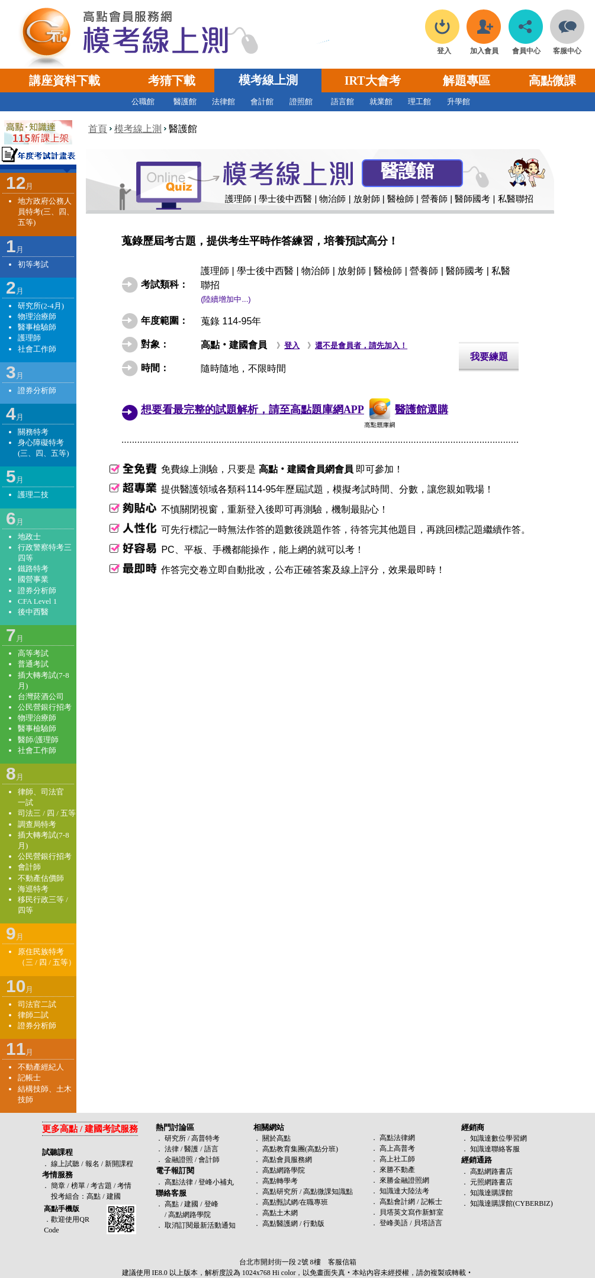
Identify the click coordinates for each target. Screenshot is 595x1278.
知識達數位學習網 (498, 1138)
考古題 (101, 1186)
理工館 (419, 101)
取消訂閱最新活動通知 (200, 1225)
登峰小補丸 (216, 1182)
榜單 (78, 1186)
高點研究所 (280, 1191)
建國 (114, 1196)
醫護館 (185, 101)
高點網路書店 (491, 1171)
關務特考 (33, 431)
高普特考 (205, 1138)
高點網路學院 (283, 1170)
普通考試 (33, 663)
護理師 (29, 337)
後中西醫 (33, 611)
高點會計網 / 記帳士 (410, 1201)
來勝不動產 (397, 1170)
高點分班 (321, 1149)
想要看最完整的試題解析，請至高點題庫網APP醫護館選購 (294, 410)
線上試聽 (65, 1164)
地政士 (29, 536)
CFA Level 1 (37, 601)
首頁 (97, 129)
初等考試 (33, 264)
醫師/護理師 (38, 739)
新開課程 (119, 1164)
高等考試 (33, 653)
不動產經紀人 (41, 1067)
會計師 (29, 866)
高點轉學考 (280, 1181)
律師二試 (33, 1014)
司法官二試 (37, 1004)
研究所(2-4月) (41, 305)
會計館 (262, 101)
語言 (211, 1149)
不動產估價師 (41, 878)
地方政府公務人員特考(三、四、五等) (46, 212)
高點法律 (180, 1182)
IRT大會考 (373, 80)
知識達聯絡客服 (495, 1149)
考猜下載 (171, 80)
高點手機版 (61, 1209)
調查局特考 (37, 824)
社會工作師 (37, 349)
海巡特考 (33, 888)
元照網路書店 (491, 1182)
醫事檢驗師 (37, 327)
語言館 (342, 101)
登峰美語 (393, 1223)
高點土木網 (280, 1213)
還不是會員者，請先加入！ (361, 345)
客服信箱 (342, 1262)
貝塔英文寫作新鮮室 (411, 1212)
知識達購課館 (491, 1193)
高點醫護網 (280, 1223)
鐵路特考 (33, 568)
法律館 (223, 101)
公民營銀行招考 (45, 707)
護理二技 (33, 494)
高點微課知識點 (328, 1191)
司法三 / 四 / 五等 (47, 813)
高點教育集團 (283, 1149)
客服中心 (567, 47)
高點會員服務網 (287, 1159)
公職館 (143, 101)
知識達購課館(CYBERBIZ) (511, 1203)
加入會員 (484, 47)
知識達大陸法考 (404, 1191)
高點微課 (552, 80)
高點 (93, 1196)
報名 (91, 1164)
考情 (124, 1186)
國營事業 (33, 579)
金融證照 (179, 1159)
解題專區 (466, 80)
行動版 (313, 1223)
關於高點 (276, 1138)
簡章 (58, 1186)
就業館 (381, 101)
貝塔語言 (428, 1223)
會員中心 (526, 47)
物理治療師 (37, 316)
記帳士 (29, 1077)
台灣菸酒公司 (41, 696)
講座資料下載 (64, 80)
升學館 (458, 101)
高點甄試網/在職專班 (295, 1202)
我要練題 (489, 357)
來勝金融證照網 (404, 1180)
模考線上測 (268, 79)
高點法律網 (397, 1138)
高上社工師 (397, 1159)
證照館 (301, 101)
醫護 (191, 1149)
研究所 (175, 1138)
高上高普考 (397, 1148)
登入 (444, 47)
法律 (172, 1149)
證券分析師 (37, 390)
